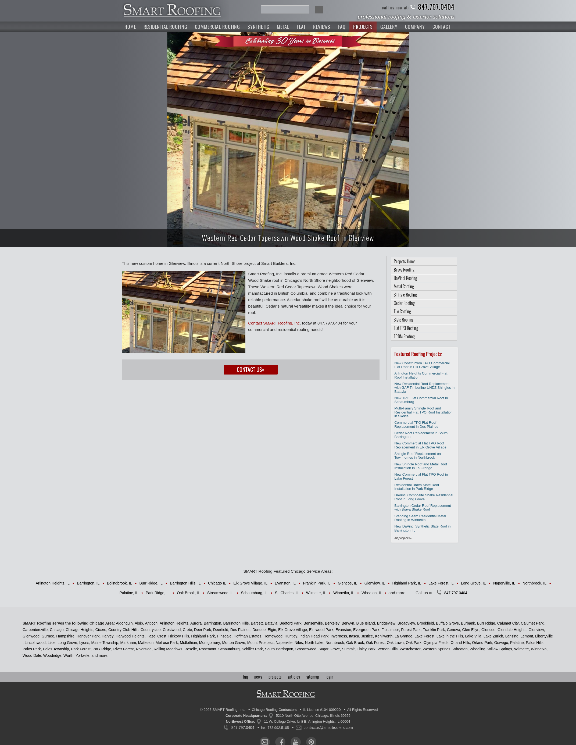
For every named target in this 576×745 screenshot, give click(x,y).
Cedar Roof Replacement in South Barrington (421, 435)
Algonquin (124, 623)
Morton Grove (233, 642)
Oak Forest (375, 642)
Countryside (151, 630)
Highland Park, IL (406, 583)
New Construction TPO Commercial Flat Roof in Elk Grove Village (422, 365)
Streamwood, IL (220, 593)
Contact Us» (250, 369)
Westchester (410, 649)
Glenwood (31, 636)
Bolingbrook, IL (119, 583)
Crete (187, 630)
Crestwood (172, 630)
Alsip (139, 623)
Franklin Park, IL (316, 583)
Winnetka (538, 649)
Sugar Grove (329, 649)
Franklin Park (434, 630)
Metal (283, 26)
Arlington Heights (174, 623)
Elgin (272, 630)
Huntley (291, 636)
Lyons (84, 642)
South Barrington (279, 649)
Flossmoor (390, 630)
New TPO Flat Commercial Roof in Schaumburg (421, 400)
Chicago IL (217, 583)
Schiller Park (252, 649)
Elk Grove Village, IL (250, 583)
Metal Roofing (404, 286)
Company (415, 26)
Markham (128, 642)
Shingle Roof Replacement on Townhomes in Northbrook (417, 455)
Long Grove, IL (473, 583)
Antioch (151, 623)
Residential (165, 26)
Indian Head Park (313, 636)
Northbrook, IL (534, 583)
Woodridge (52, 655)
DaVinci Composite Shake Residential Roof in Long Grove (423, 497)
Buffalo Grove (447, 623)
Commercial (217, 26)
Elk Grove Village (292, 630)
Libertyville (544, 636)
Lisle (51, 642)
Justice (367, 636)
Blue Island (365, 623)
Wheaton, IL (372, 593)
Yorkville (83, 655)
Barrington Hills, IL (185, 583)
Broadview (406, 623)
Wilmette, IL (316, 593)
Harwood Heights (130, 636)
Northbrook (334, 642)
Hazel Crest (156, 636)
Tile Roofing (402, 311)
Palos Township (56, 649)
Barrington (212, 623)
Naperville (284, 642)
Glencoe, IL (347, 583)
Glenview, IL (374, 583)
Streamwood (306, 649)
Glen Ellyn (471, 630)
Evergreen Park (366, 630)
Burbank (468, 623)
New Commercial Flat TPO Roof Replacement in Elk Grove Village (420, 445)
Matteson (146, 642)
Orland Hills (460, 642)
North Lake (314, 642)
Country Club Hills (123, 630)
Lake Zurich (493, 636)
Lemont (526, 636)
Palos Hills (534, 642)
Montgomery (209, 642)
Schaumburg (228, 649)
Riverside (144, 649)
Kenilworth (383, 636)
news (258, 677)
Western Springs (436, 649)
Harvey (107, 636)
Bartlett (257, 623)
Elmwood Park (321, 630)
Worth (68, 655)
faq (245, 677)
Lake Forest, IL (440, 583)
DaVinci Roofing (405, 278)
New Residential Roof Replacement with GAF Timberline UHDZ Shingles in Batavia (424, 388)
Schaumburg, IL (254, 593)
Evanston (343, 630)
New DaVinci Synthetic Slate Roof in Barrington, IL (422, 528)
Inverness (339, 636)
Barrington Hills (236, 623)
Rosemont (207, 649)
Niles (299, 642)
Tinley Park (366, 649)
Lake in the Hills (450, 636)
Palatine (517, 642)
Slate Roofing (403, 320)
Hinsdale (224, 636)
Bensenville (313, 623)
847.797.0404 (436, 7)
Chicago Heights (79, 630)
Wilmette (521, 649)
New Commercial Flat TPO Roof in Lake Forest (421, 476)
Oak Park (413, 642)
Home (130, 26)
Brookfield (425, 623)
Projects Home (404, 261)
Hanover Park (88, 636)
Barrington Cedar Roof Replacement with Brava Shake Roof (422, 507)
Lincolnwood (35, 642)
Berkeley (332, 623)
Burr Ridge (486, 623)
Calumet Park (532, 623)
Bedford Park (291, 623)
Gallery (389, 26)
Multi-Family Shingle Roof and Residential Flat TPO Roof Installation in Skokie (423, 412)
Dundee (259, 630)
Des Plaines (240, 630)
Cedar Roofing (404, 303)
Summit (348, 649)
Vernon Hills (388, 649)
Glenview (536, 630)
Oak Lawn (395, 642)
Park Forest (80, 649)
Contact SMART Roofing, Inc (274, 323)
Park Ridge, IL (158, 593)
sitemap (312, 677)
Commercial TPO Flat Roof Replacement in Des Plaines (416, 424)
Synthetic (258, 26)
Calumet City (508, 623)
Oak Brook (355, 642)
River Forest (123, 649)
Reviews (321, 26)
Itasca (354, 636)
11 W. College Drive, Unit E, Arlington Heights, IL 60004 (307, 721)
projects (275, 677)
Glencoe (488, 630)
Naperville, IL (504, 583)
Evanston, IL (285, 583)
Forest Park (410, 630)
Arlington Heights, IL (53, 583)
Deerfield (220, 630)
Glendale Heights (512, 630)
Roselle (190, 649)
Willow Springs (499, 649)
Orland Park (482, 642)
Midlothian (188, 642)
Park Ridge (101, 649)
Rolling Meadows (168, 649)
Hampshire (65, 636)
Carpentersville (35, 630)
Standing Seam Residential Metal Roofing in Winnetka (420, 518)
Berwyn (348, 623)
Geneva (453, 630)
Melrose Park (167, 642)
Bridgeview (386, 623)
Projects (363, 26)
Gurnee (48, 636)
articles (294, 677)
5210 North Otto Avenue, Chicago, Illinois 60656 (313, 716)
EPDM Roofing (404, 336)
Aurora (196, 623)
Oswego (501, 642)
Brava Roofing (404, 270)
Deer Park (202, 630)
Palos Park (32, 649)
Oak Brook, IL (188, 593)
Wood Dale (32, 655)
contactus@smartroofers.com (328, 727)
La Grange (403, 636)
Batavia (271, 623)
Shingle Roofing (405, 295)
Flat (301, 26)
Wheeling (477, 649)
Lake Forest (424, 636)
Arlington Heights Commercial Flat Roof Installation (420, 375)
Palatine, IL (129, 593)
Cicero (100, 630)
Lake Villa (473, 636)
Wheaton (459, 649)
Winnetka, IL (343, 593)
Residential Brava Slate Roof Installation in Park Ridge (416, 487)
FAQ (342, 26)
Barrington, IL (88, 583)
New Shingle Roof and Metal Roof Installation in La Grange (420, 466)
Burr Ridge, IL (150, 583)
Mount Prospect (260, 642)
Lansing (511, 636)
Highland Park (203, 636)
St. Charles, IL (287, 593)
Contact (441, 26)
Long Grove (67, 642)
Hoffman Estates (247, 636)
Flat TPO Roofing (406, 328)
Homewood (272, 636)
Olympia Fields (436, 642)
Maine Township (104, 642)
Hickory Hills (178, 636)
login (329, 677)
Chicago (56, 630)
